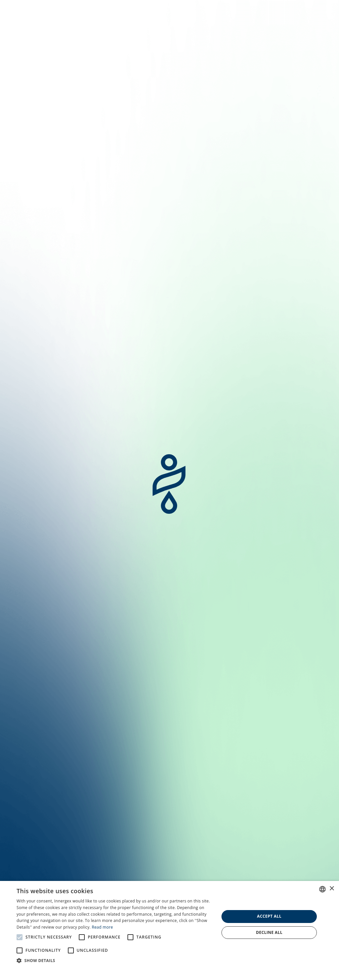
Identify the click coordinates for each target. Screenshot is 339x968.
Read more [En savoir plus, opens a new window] (102, 927)
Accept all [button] (269, 916)
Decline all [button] (269, 932)
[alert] (169, 924)
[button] (115, 960)
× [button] (331, 888)
